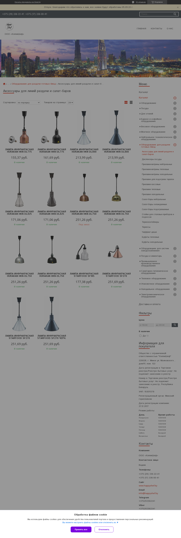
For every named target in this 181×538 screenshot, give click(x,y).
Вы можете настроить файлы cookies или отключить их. (89, 522)
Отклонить (104, 529)
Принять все (81, 529)
